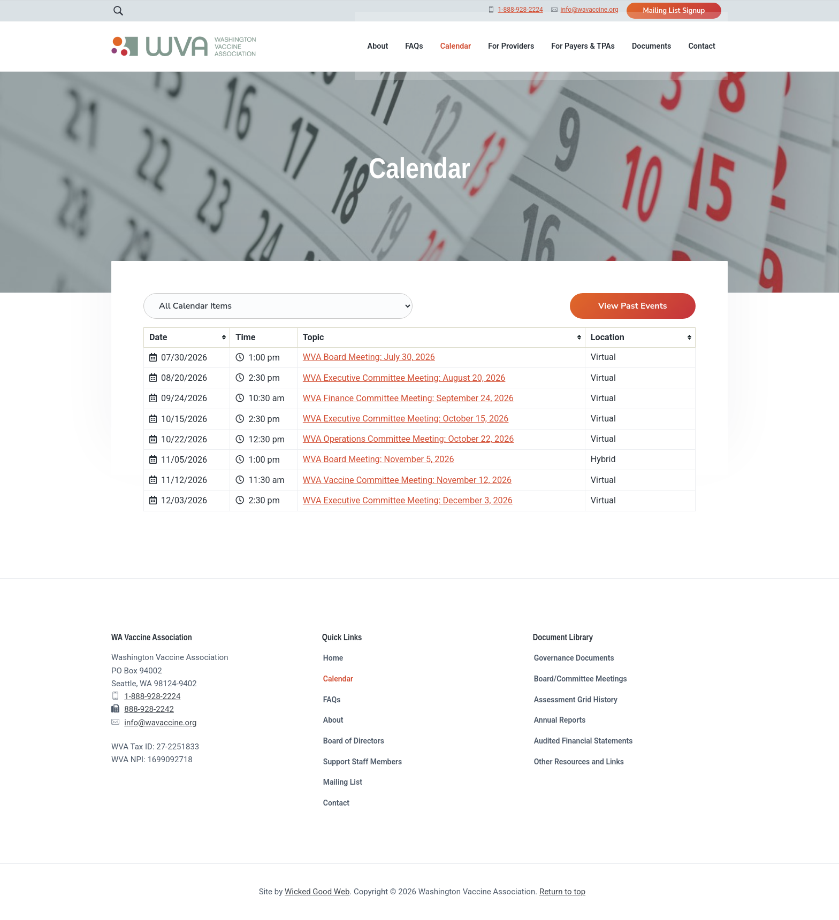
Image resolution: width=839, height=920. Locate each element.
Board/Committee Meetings (580, 678)
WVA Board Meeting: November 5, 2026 (378, 459)
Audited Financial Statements (583, 741)
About (333, 720)
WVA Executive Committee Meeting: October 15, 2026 (406, 418)
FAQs (332, 699)
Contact (336, 803)
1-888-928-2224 (520, 9)
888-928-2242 (149, 709)
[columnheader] (187, 337)
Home (333, 658)
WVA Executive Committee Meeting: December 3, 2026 (408, 500)
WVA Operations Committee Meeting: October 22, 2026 (408, 439)
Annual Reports (560, 720)
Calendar (338, 678)
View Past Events (632, 306)
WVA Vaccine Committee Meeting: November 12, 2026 (407, 480)
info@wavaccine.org (590, 9)
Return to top (562, 891)
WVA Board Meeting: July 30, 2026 (369, 357)
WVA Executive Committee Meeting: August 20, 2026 (404, 378)
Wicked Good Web (317, 891)
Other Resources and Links (579, 761)
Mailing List (342, 782)
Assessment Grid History (575, 699)
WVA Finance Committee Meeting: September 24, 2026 (408, 398)
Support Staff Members (362, 761)
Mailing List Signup (674, 11)
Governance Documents (574, 658)
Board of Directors (353, 741)
